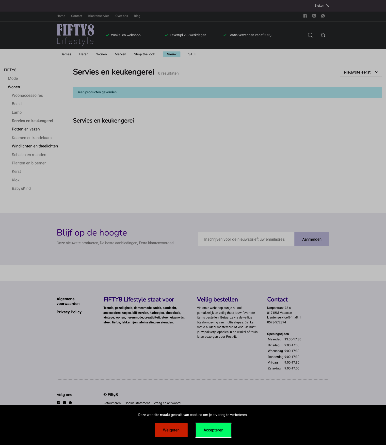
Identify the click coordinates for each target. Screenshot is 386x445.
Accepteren (213, 430)
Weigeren (171, 430)
